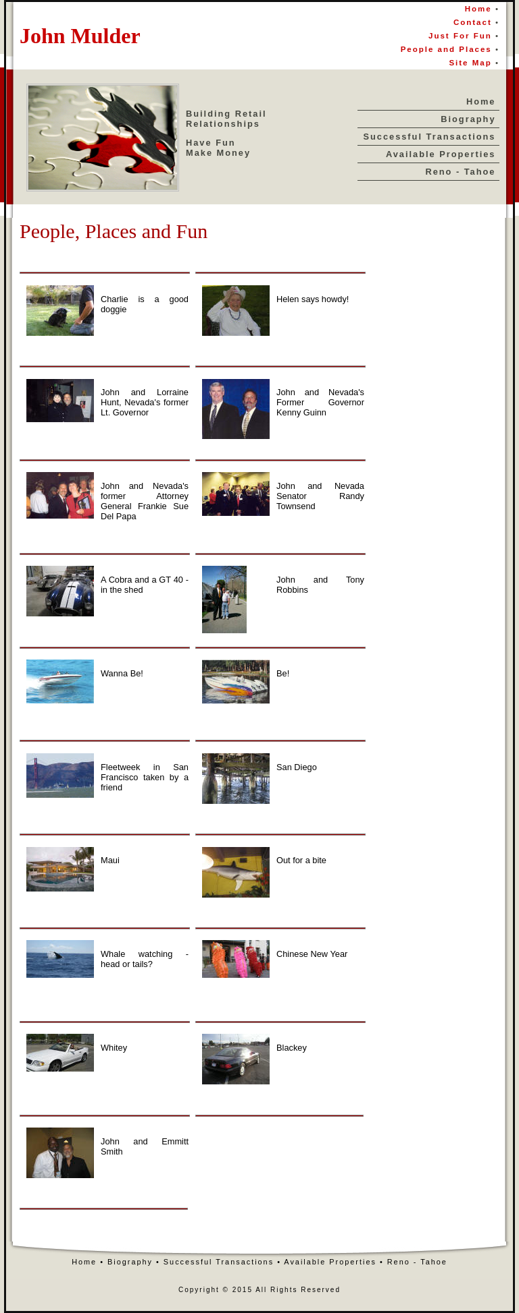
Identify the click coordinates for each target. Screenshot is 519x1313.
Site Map (472, 63)
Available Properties (441, 154)
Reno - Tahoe (460, 172)
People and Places (446, 49)
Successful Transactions (429, 137)
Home (478, 9)
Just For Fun (460, 36)
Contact (474, 22)
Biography (468, 119)
